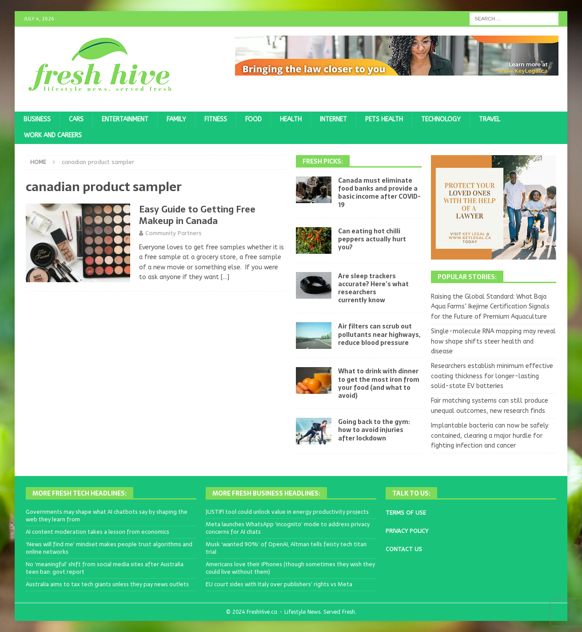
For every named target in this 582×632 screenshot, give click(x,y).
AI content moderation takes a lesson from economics (97, 531)
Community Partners (173, 233)
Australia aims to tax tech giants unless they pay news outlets (107, 584)
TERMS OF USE (406, 512)
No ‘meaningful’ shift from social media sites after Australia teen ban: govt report (104, 568)
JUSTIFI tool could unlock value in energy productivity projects (287, 511)
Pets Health (384, 119)
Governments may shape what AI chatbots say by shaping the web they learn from (106, 515)
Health (291, 119)
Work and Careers (53, 135)
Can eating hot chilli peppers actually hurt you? (372, 239)
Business (37, 119)
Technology (441, 119)
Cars (76, 119)
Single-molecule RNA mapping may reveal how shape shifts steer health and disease (493, 341)
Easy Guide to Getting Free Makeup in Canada (197, 215)
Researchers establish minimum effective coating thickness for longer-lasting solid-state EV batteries (492, 376)
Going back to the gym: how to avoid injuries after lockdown (374, 430)
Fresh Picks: (323, 161)
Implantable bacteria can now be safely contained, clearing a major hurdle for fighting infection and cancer (489, 435)
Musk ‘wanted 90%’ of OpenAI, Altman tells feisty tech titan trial (286, 548)
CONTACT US (404, 549)
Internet (333, 119)
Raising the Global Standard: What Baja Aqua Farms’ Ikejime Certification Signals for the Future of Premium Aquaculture (490, 306)
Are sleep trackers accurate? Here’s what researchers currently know (373, 288)
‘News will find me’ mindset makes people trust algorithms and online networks (109, 548)
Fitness (215, 119)
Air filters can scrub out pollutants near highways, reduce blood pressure (379, 334)
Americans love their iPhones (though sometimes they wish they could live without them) (290, 568)
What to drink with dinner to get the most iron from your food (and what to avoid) (378, 383)
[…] (225, 277)
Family (176, 119)
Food (253, 119)
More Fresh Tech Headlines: (79, 493)
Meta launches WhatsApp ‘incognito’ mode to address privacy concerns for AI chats (288, 528)
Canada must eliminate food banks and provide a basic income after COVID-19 (379, 193)
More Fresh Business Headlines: (266, 493)
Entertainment (125, 119)
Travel (489, 119)
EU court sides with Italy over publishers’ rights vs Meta (279, 584)
